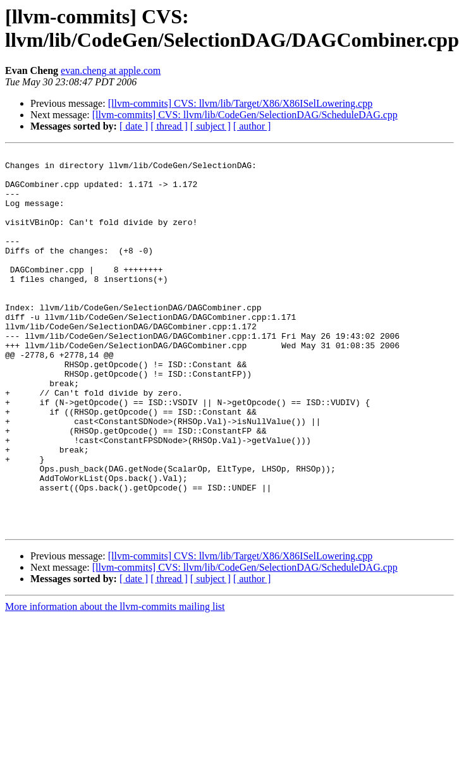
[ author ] (252, 126)
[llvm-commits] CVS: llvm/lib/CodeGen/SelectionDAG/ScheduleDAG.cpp (245, 114)
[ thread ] (169, 126)
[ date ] (133, 126)
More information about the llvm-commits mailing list (115, 682)
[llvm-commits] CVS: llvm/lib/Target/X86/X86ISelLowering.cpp (240, 103)
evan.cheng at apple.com (111, 70)
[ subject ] (210, 126)
